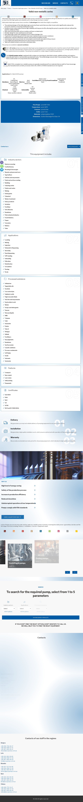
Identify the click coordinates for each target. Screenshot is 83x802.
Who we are (46, 3)
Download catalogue (82, 36)
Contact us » (4, 146)
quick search (82, 99)
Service (55, 3)
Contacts (64, 3)
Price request (73, 146)
